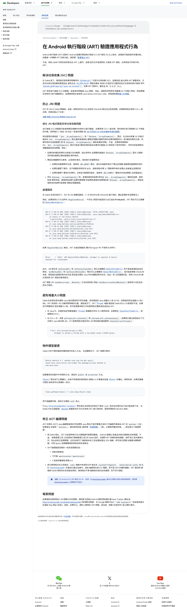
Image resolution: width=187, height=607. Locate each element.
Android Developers (49, 38)
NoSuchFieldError (114, 269)
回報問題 (94, 427)
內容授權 (67, 516)
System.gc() (85, 80)
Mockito (64, 409)
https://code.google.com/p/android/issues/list (62, 502)
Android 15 (115, 602)
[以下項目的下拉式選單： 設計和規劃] (52, 3)
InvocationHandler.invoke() (62, 406)
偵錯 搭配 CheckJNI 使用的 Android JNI (59, 117)
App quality (9, 10)
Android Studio (176, 3)
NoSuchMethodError (54, 202)
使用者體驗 (30, 15)
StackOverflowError (129, 311)
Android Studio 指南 (143, 602)
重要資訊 (28, 3)
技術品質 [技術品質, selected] (45, 15)
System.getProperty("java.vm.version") (62, 86)
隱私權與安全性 (61, 15)
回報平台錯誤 (167, 602)
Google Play (77, 3)
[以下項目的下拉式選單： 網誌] (100, 3)
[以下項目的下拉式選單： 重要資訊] (35, 3)
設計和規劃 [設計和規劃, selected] (45, 3)
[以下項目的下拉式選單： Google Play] (85, 3)
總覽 (4, 15)
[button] (15, 31)
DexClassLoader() (62, 482)
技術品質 (84, 38)
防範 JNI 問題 (123, 94)
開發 (60, 3)
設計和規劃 (63, 38)
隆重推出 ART (83, 57)
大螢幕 (88, 602)
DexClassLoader (57, 468)
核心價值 (16, 15)
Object (46, 379)
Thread (100, 303)
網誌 (95, 3)
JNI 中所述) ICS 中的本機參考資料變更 (103, 132)
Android (38, 602)
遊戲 (62, 602)
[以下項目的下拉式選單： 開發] (65, 3)
